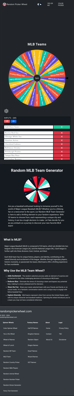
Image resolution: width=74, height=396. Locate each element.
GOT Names (32, 362)
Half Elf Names (33, 328)
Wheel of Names (9, 339)
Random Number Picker (11, 379)
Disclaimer (62, 339)
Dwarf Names (32, 351)
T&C (60, 334)
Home (48, 328)
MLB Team (7, 357)
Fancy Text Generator (10, 391)
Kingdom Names (33, 334)
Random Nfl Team (9, 351)
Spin (37, 78)
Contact (48, 334)
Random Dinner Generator (12, 385)
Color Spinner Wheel (10, 328)
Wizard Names (33, 357)
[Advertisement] (37, 27)
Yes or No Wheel (9, 334)
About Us (49, 339)
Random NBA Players (10, 368)
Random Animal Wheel (11, 374)
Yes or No (50, 4)
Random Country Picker (11, 362)
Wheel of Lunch (8, 345)
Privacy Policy (64, 328)
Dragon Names (33, 345)
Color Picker (61, 4)
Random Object (33, 339)
